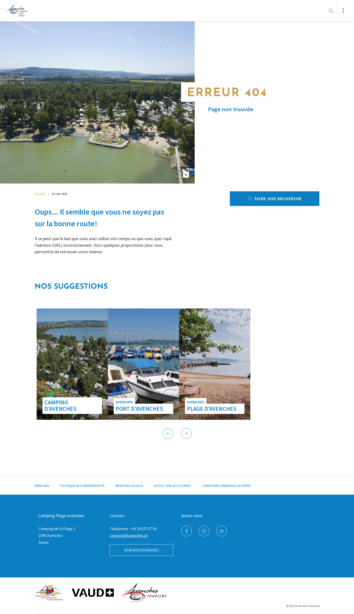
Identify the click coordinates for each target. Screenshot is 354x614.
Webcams (42, 485)
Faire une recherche (275, 198)
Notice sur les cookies (172, 485)
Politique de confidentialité (82, 485)
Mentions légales (129, 485)
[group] (72, 364)
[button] (167, 433)
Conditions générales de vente (226, 485)
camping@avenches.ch (129, 535)
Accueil (40, 194)
